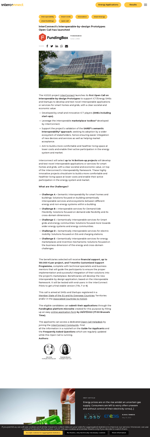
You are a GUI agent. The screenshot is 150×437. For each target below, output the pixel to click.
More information (119, 433)
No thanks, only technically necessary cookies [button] (86, 433)
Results (133, 5)
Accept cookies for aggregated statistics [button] (43, 433)
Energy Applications (108, 5)
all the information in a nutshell (56, 328)
